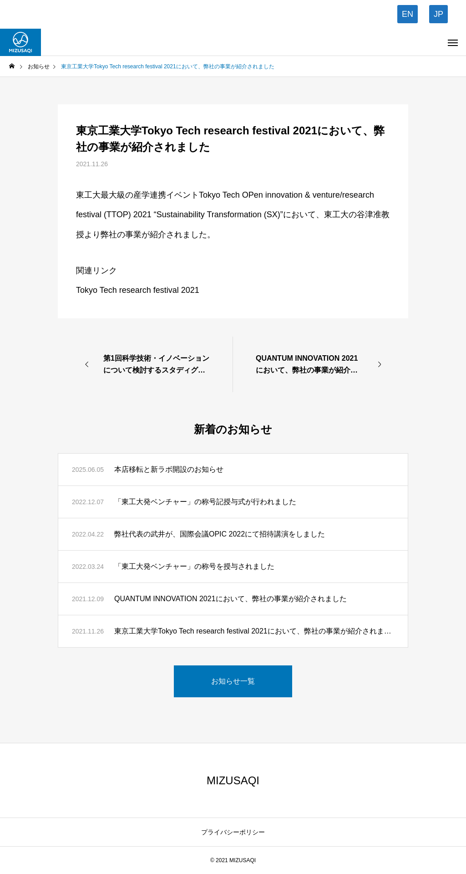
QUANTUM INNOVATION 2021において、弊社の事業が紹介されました (230, 599)
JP (438, 14)
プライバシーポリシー (233, 832)
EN (407, 14)
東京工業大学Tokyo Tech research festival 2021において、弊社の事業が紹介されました (254, 631)
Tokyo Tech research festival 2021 (137, 290)
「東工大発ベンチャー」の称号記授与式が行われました (205, 502)
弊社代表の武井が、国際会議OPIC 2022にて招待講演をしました (219, 534)
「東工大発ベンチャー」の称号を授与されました (194, 566)
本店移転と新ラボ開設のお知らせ (168, 469)
